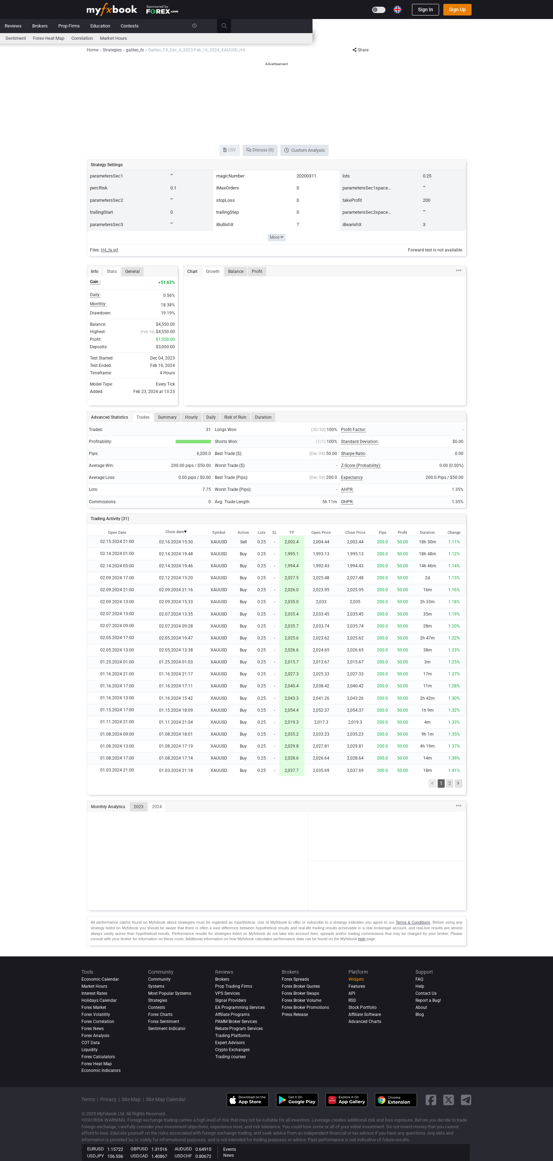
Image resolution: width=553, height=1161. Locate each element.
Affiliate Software (364, 1014)
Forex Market (93, 1007)
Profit (257, 271)
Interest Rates (146, 38)
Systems (192, 26)
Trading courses (230, 1056)
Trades (143, 417)
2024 (157, 806)
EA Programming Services (240, 1007)
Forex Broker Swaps (300, 993)
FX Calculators (182, 38)
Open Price (321, 532)
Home (93, 26)
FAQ (419, 979)
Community (223, 26)
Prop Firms (309, 26)
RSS (352, 1000)
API (351, 993)
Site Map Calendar (166, 1099)
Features (356, 986)
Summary (167, 417)
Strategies (157, 1000)
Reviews (253, 26)
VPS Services (227, 993)
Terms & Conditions (413, 922)
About (421, 1007)
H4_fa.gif (109, 250)
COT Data (90, 1042)
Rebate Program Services (239, 1028)
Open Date (117, 532)
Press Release (295, 1014)
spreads (230, 38)
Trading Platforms (232, 1035)
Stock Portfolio (362, 1007)
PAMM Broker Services (236, 1021)
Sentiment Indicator (167, 1028)
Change (454, 532)
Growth (213, 271)
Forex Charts (160, 1014)
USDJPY (95, 1156)
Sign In (425, 9)
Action (243, 532)
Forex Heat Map (289, 38)
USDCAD (139, 1156)
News (142, 26)
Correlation (322, 38)
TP (291, 532)
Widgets (356, 979)
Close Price (355, 532)
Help (419, 986)
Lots (262, 532)
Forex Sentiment (163, 1021)
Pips (383, 532)
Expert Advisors (230, 1042)
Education (341, 26)
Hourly (191, 417)
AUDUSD (183, 1148)
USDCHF (183, 1156)
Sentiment (256, 38)
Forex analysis (95, 1035)
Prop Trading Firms (233, 986)
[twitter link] (448, 1100)
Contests (370, 26)
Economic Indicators (101, 1070)
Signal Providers (230, 1000)
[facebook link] (431, 1100)
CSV (229, 150)
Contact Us (426, 993)
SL (274, 532)
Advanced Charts (364, 1021)
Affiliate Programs (232, 1014)
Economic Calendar (106, 38)
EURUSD (95, 1148)
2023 (139, 806)
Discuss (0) (260, 150)
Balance (235, 271)
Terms (88, 1099)
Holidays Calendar (99, 1000)
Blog (419, 1014)
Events (229, 1149)
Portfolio (117, 26)
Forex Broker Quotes (301, 986)
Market (166, 26)
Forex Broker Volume (301, 1000)
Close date (174, 532)
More (276, 237)
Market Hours (353, 38)
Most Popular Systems (169, 993)
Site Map (131, 1099)
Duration (263, 417)
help (361, 939)
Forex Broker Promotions (305, 1007)
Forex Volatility (95, 1014)
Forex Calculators (98, 1056)
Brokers (280, 26)
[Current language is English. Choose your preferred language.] (397, 9)
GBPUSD (139, 1148)
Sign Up (457, 9)
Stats (112, 271)
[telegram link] (466, 1100)
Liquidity (89, 1049)
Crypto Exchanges (232, 1049)
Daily (211, 417)
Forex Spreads (295, 979)
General (132, 271)
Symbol (218, 532)
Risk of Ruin (235, 417)
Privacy (108, 1099)
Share (361, 50)
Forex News (92, 1028)
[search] (469, 26)
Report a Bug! (428, 1000)
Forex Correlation (97, 1021)
